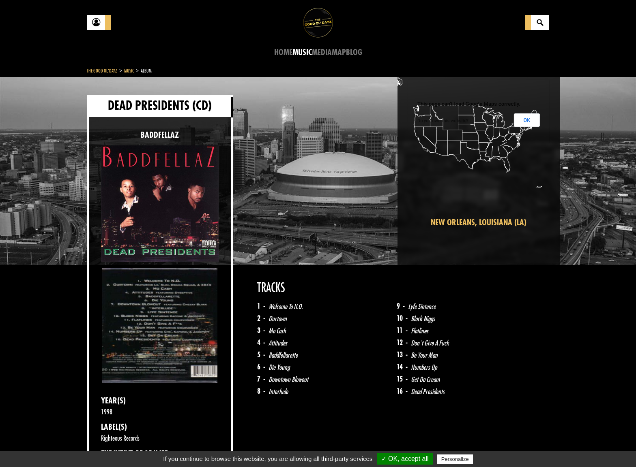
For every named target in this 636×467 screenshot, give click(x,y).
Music (302, 52)
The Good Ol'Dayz (102, 70)
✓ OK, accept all (405, 458)
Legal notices (150, 446)
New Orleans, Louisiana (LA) (478, 222)
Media (322, 52)
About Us (188, 446)
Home (283, 52)
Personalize (455, 459)
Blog (354, 52)
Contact (107, 446)
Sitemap (221, 446)
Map (339, 52)
